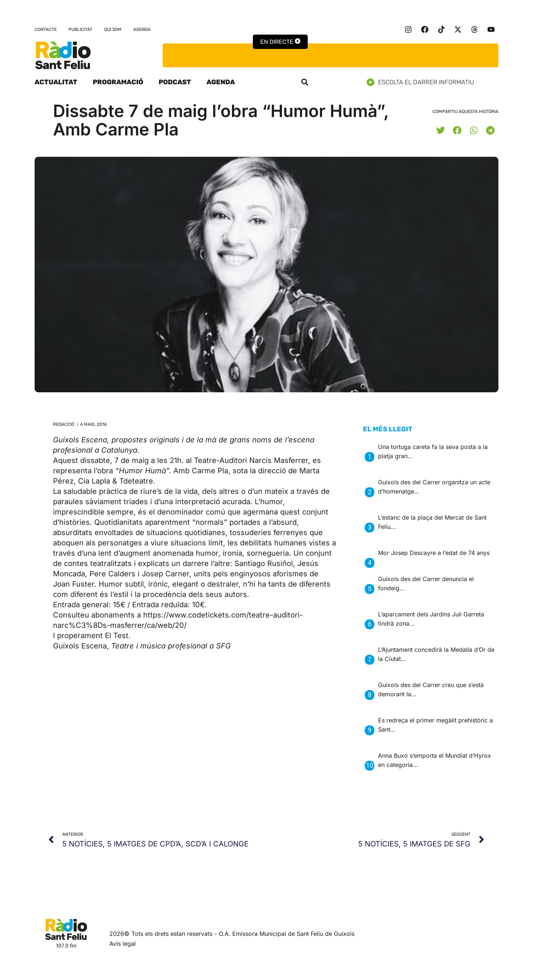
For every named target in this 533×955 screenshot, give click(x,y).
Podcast (175, 82)
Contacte (46, 29)
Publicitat (80, 29)
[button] (304, 82)
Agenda (142, 29)
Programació (118, 82)
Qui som (112, 29)
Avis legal (122, 943)
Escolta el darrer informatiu (423, 82)
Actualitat (56, 82)
